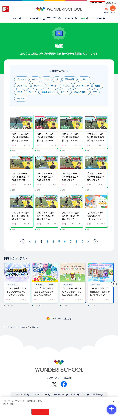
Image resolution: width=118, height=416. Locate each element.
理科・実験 (69, 79)
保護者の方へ (59, 394)
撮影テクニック (48, 92)
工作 (57, 79)
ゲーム (46, 79)
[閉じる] (113, 402)
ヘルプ (74, 394)
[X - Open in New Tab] (54, 384)
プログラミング (82, 86)
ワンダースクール (10, 327)
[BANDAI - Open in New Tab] (5, 9)
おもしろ (64, 92)
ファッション (22, 86)
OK (40, 412)
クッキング (38, 86)
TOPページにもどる (62, 318)
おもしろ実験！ (80, 92)
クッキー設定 (8, 404)
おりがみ (66, 86)
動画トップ (25, 327)
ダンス (19, 92)
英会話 (97, 86)
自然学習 (20, 98)
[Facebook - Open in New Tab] (64, 384)
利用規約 (96, 394)
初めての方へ (21, 394)
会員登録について (40, 394)
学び (95, 92)
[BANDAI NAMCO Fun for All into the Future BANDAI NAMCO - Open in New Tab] (103, 3)
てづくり (84, 79)
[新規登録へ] (106, 8)
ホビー (35, 79)
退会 (84, 394)
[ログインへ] (113, 8)
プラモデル (21, 79)
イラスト (53, 86)
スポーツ (32, 92)
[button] (114, 284)
